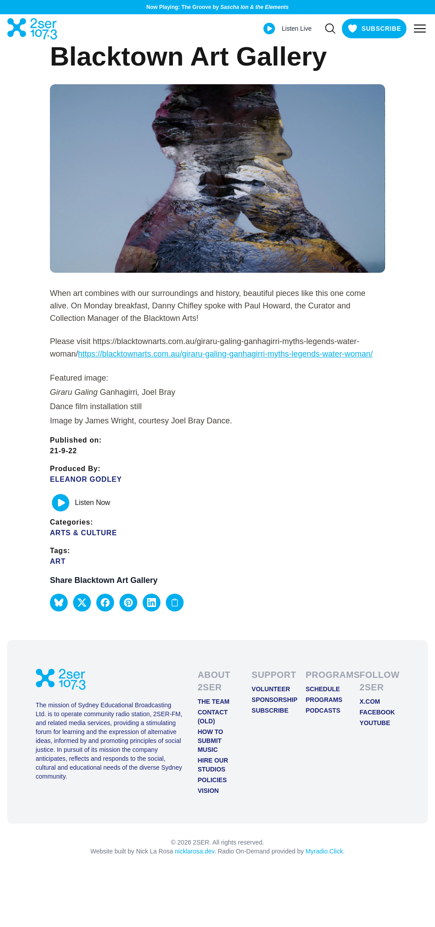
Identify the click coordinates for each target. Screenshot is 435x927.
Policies (211, 779)
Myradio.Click (324, 851)
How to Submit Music (210, 740)
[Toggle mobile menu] (420, 29)
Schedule (323, 689)
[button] (59, 602)
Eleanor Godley (86, 479)
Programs (324, 699)
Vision (207, 790)
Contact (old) (212, 717)
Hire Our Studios (212, 765)
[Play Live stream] (269, 28)
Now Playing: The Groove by (217, 7)
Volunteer (271, 689)
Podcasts (323, 710)
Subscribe (270, 710)
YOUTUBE (375, 722)
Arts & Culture (83, 533)
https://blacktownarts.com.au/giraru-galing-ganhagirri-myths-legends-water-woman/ (225, 353)
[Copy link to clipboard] (175, 602)
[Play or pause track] (60, 502)
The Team (213, 701)
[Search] (330, 28)
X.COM (370, 701)
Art (58, 561)
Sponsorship (271, 699)
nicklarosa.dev (194, 851)
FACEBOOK (377, 712)
